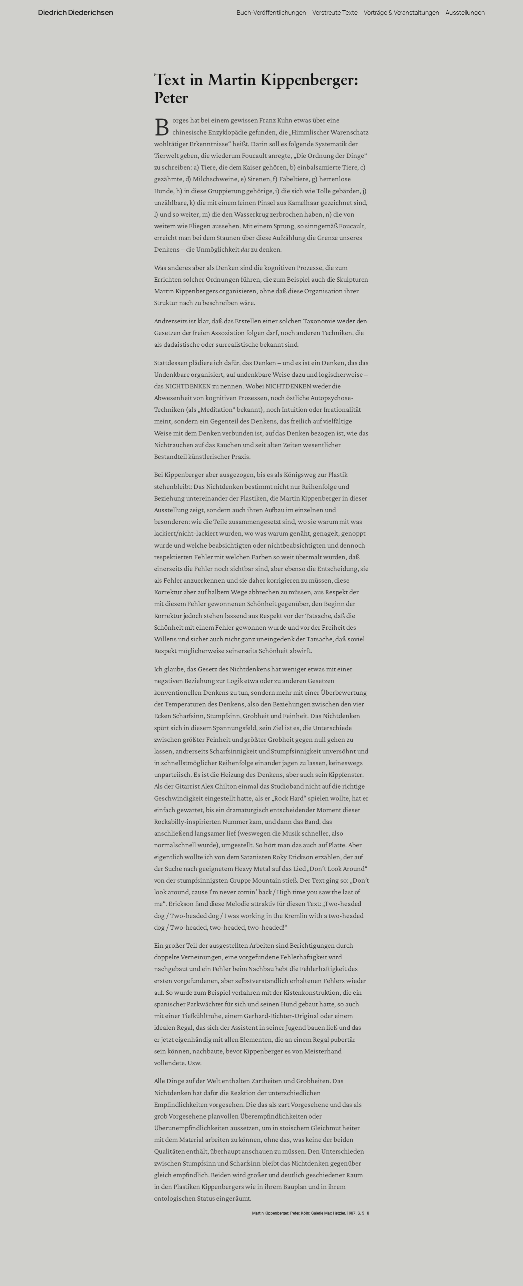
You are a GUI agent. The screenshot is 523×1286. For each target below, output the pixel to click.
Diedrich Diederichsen (75, 12)
